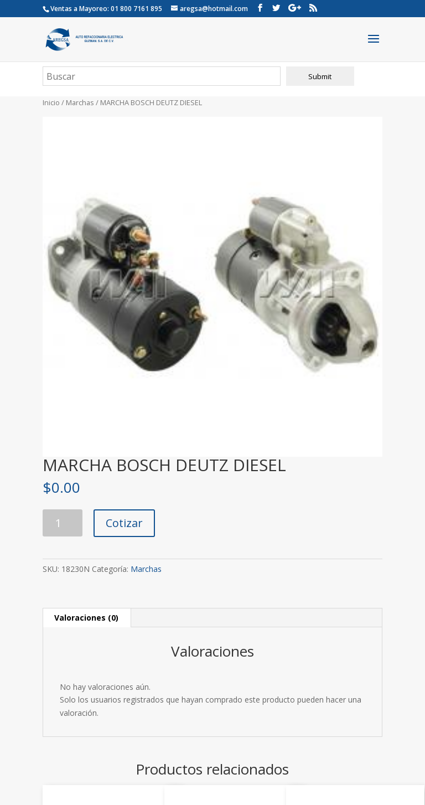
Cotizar (124, 522)
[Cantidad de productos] (63, 522)
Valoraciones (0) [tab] (86, 617)
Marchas (80, 102)
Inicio (51, 102)
